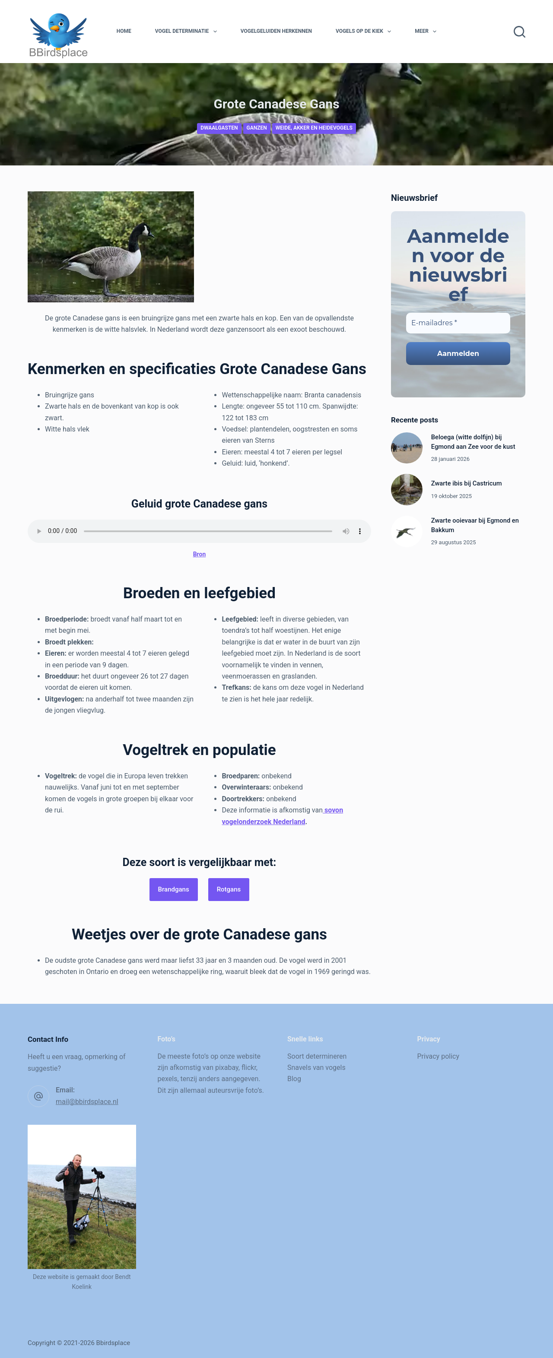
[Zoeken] (519, 32)
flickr (249, 1067)
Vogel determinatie (187, 31)
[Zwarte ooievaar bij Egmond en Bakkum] (407, 531)
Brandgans (173, 889)
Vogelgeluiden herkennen (276, 31)
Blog (294, 1079)
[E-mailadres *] (458, 323)
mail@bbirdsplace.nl (87, 1102)
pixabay (226, 1067)
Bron (199, 554)
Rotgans (229, 889)
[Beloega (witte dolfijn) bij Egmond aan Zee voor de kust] (407, 448)
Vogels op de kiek (365, 31)
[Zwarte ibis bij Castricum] (407, 489)
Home (124, 31)
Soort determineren (316, 1056)
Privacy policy (438, 1056)
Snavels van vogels (316, 1067)
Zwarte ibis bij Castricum (466, 483)
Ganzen (257, 128)
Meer (427, 31)
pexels (168, 1079)
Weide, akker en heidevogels (314, 128)
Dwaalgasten (219, 128)
